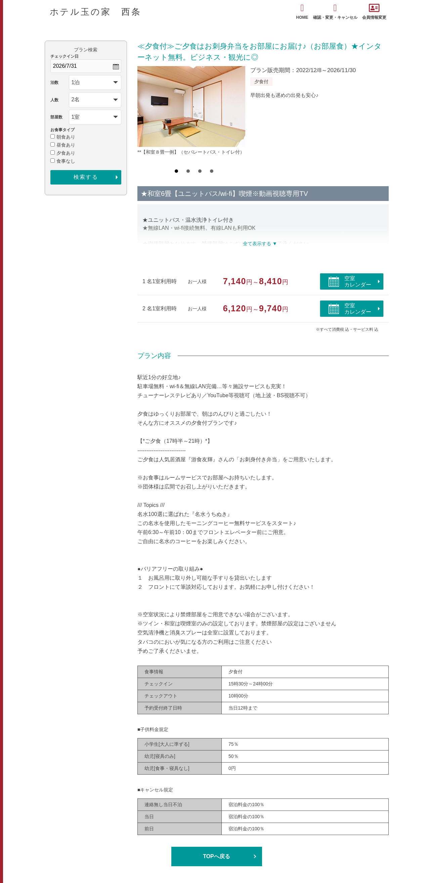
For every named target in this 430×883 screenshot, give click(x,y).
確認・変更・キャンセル (335, 11)
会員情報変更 (374, 11)
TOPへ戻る (216, 856)
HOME (302, 11)
